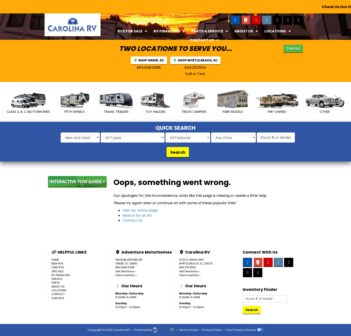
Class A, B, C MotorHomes (28, 102)
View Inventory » (126, 275)
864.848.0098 (149, 67)
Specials (57, 271)
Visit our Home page (140, 210)
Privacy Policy (212, 330)
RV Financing (170, 31)
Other (324, 104)
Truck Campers (194, 103)
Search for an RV (137, 215)
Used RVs (57, 267)
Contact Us (204, 40)
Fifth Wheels (74, 103)
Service (56, 279)
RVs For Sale (133, 31)
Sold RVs (57, 298)
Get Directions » (125, 271)
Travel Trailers (116, 103)
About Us (246, 31)
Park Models (233, 102)
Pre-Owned (276, 103)
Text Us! (293, 48)
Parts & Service (210, 31)
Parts (55, 283)
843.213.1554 (195, 67)
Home (55, 260)
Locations (278, 31)
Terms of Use (188, 330)
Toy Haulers (155, 103)
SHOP (149, 60)
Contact (58, 294)
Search (177, 152)
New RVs (57, 263)
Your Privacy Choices (244, 330)
